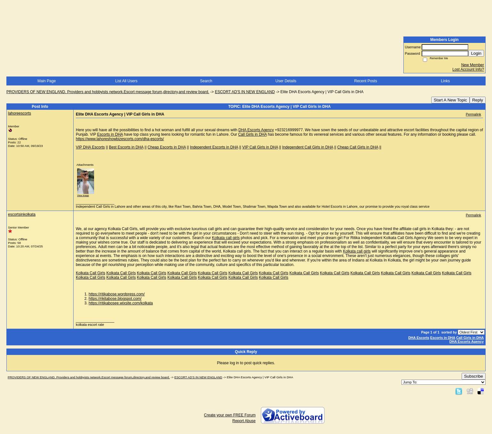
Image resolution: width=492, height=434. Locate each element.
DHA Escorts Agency (256, 130)
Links (445, 81)
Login (476, 53)
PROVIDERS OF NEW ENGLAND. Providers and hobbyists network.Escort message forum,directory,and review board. (107, 92)
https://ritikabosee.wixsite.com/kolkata (121, 303)
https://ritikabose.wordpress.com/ (117, 294)
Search (206, 81)
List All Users (126, 81)
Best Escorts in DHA (126, 147)
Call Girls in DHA (252, 134)
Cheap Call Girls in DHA (357, 147)
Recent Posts (365, 81)
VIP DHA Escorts (90, 147)
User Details (285, 81)
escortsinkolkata (22, 214)
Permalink (473, 114)
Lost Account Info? (468, 69)
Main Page (46, 81)
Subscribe (473, 376)
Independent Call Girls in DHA (307, 147)
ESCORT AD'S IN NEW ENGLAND (245, 92)
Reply (477, 100)
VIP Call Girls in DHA (260, 147)
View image (83, 195)
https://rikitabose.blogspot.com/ (115, 298)
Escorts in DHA (110, 134)
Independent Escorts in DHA (214, 147)
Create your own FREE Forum (230, 415)
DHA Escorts (418, 338)
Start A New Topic (450, 100)
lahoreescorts (19, 113)
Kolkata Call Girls (90, 273)
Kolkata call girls (226, 238)
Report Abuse (244, 421)
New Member (472, 65)
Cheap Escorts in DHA (166, 147)
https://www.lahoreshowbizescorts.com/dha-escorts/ (120, 139)
